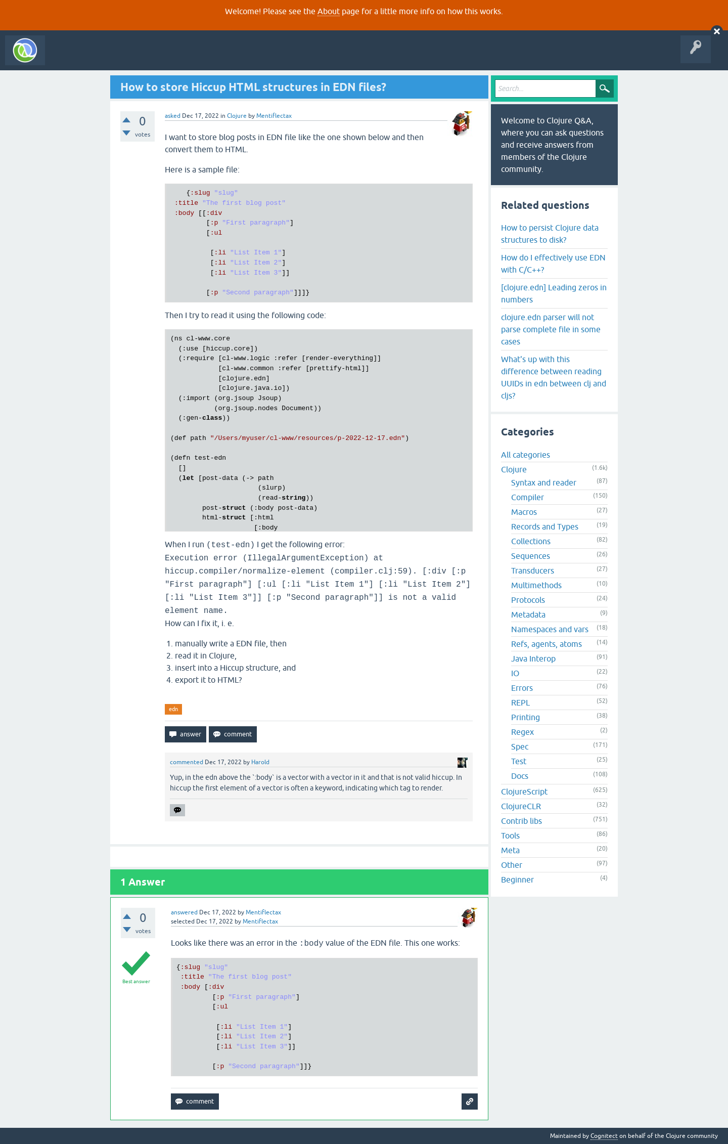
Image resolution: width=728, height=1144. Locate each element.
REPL (520, 702)
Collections (531, 541)
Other (511, 864)
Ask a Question (231, 58)
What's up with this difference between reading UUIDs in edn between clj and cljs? (553, 377)
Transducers (532, 570)
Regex (522, 731)
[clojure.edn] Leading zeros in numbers (554, 293)
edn (173, 709)
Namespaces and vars (549, 629)
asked (172, 115)
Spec (519, 746)
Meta (510, 850)
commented (186, 762)
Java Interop (533, 658)
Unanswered (150, 58)
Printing (525, 717)
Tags (189, 58)
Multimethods (536, 585)
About (328, 11)
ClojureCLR (521, 806)
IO (515, 673)
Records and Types (544, 526)
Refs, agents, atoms (546, 643)
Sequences (530, 555)
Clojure (237, 115)
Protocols (528, 599)
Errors (522, 687)
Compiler (527, 497)
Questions (108, 58)
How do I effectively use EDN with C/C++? (553, 263)
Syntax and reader (543, 482)
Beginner (517, 879)
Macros (524, 511)
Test (518, 761)
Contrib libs (521, 820)
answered (184, 912)
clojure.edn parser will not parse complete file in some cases (551, 329)
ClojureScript (524, 791)
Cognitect (604, 1135)
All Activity (67, 58)
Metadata (528, 614)
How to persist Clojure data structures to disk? (550, 233)
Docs (519, 775)
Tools (510, 835)
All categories (525, 454)
